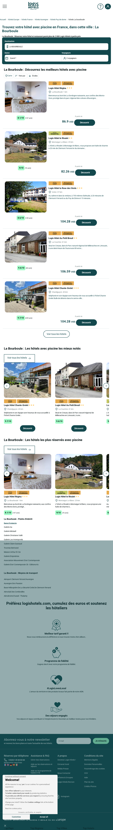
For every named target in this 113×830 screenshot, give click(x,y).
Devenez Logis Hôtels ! (67, 760)
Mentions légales (91, 760)
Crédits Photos (90, 786)
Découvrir (84, 122)
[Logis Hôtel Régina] (26, 96)
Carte (8, 75)
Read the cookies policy (13, 808)
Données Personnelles (93, 764)
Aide (86, 777)
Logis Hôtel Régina (60, 88)
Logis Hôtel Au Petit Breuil (63, 238)
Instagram (62, 796)
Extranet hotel (63, 764)
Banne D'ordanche (10, 523)
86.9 (68, 121)
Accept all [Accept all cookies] (44, 817)
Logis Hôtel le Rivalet (61, 138)
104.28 (68, 221)
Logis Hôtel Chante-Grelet (64, 288)
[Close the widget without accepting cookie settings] (15, 776)
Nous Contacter (64, 773)
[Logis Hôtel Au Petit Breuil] (26, 246)
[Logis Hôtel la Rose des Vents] (26, 196)
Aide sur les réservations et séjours (41, 765)
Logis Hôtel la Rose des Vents (65, 188)
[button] (5, 825)
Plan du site (89, 782)
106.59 (68, 271)
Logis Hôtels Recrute (66, 782)
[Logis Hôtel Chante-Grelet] (26, 296)
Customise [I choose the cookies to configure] (16, 817)
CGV (86, 773)
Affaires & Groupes (65, 777)
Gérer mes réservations (40, 760)
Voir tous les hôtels (56, 334)
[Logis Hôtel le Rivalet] (26, 146)
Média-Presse (63, 769)
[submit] (101, 741)
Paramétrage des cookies (94, 769)
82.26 (68, 171)
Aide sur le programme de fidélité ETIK (41, 772)
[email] (73, 741)
